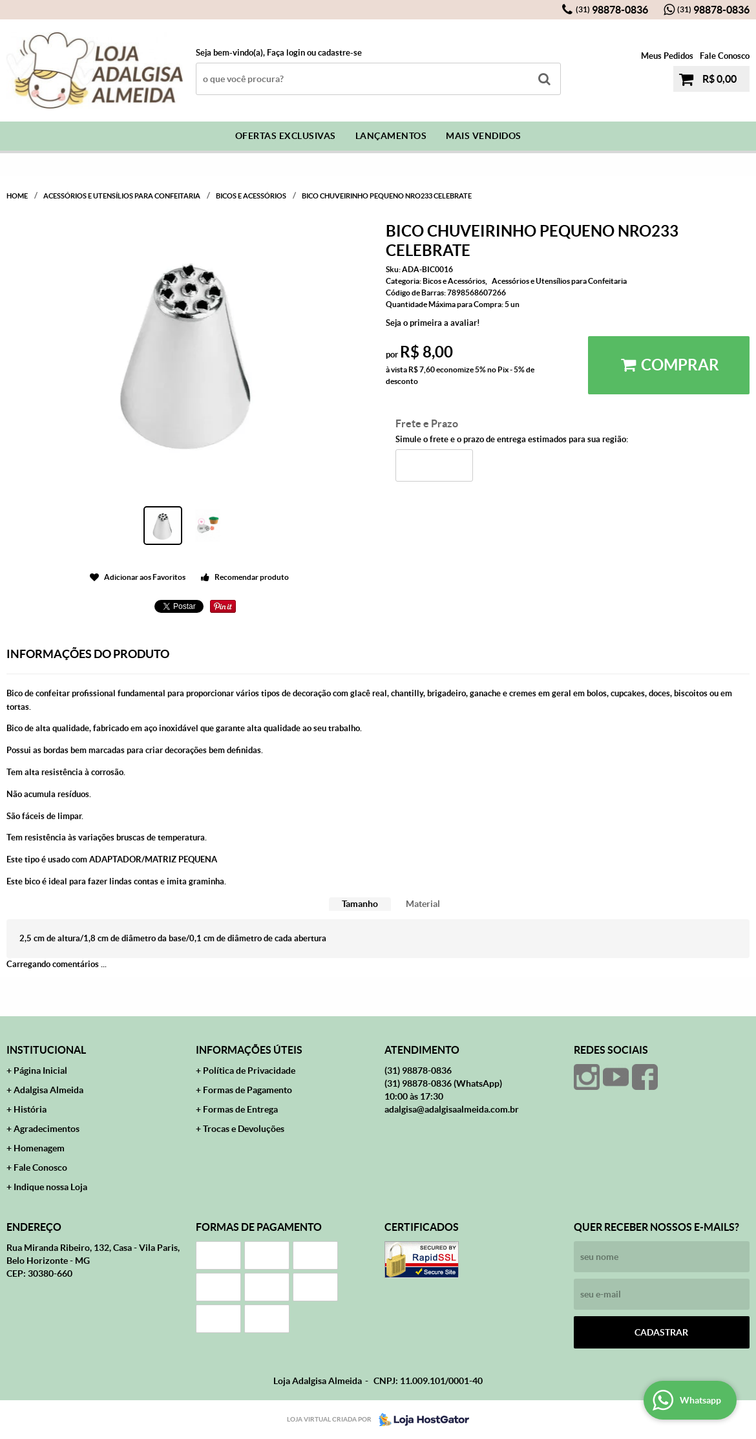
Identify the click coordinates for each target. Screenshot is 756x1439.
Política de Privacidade (249, 1070)
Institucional (46, 1050)
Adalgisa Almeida (48, 1090)
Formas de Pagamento (247, 1090)
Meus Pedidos (667, 56)
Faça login (286, 53)
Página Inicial (40, 1070)
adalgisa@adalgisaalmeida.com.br (451, 1109)
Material (423, 904)
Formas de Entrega (240, 1109)
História (30, 1109)
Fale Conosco (725, 56)
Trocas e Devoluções (243, 1129)
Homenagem (39, 1148)
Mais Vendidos (483, 136)
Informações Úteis (249, 1050)
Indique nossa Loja (50, 1187)
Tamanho (360, 904)
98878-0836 (612, 10)
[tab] (360, 904)
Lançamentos (391, 136)
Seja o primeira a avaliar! (433, 323)
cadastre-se (340, 53)
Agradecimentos (46, 1129)
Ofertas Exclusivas (285, 136)
